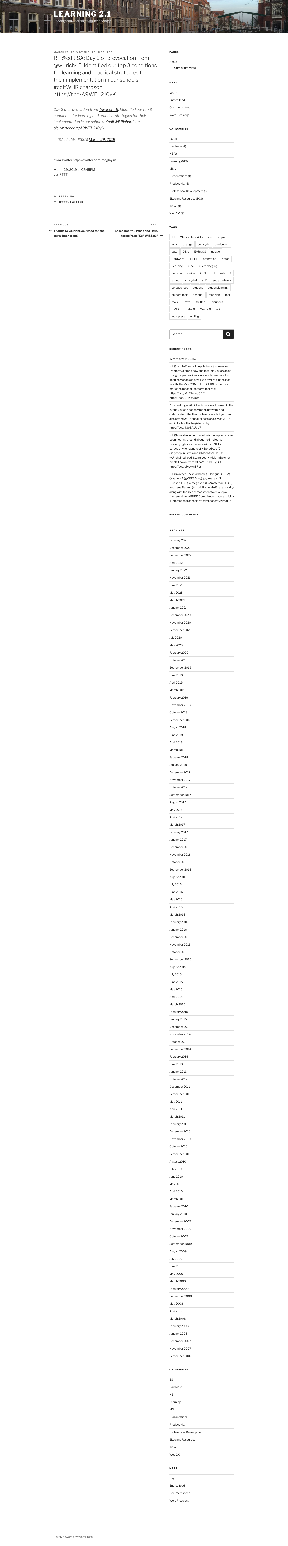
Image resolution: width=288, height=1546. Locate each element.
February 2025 (178, 540)
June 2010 (176, 1176)
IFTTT (63, 174)
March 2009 (177, 1281)
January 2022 (178, 570)
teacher (198, 294)
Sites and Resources (182, 198)
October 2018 (178, 712)
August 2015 (177, 967)
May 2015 (175, 989)
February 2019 (178, 697)
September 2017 (180, 794)
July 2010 (175, 1169)
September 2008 (180, 1296)
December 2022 (179, 547)
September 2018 (180, 720)
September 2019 (180, 667)
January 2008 (178, 1333)
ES (171, 138)
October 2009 (178, 1236)
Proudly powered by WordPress (72, 1536)
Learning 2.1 (82, 14)
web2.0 (190, 309)
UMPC (176, 309)
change (187, 244)
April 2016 (176, 907)
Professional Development (186, 191)
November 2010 (180, 1139)
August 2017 (177, 802)
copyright (204, 244)
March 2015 (177, 1004)
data (174, 251)
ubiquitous (216, 302)
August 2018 (177, 727)
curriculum (222, 244)
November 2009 (180, 1228)
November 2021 (179, 577)
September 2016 (180, 869)
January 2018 (178, 764)
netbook (177, 273)
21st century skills (191, 237)
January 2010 (178, 1214)
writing (194, 316)
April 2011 (175, 1109)
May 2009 (176, 1273)
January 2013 (178, 1071)
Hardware (175, 146)
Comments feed (179, 107)
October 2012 (178, 1079)
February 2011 (178, 1124)
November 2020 (180, 622)
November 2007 (180, 1348)
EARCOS (200, 251)
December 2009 (180, 1221)
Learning (66, 196)
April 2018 (176, 742)
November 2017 (179, 779)
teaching (214, 294)
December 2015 (179, 937)
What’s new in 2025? (182, 358)
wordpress (178, 316)
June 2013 (176, 1064)
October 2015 (178, 952)
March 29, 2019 (102, 139)
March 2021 (177, 600)
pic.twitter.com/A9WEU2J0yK (79, 128)
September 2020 (180, 630)
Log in (173, 92)
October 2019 (178, 660)
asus (175, 244)
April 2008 (176, 1311)
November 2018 (180, 705)
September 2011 (180, 1094)
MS (171, 168)
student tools (180, 294)
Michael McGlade (98, 52)
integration (209, 258)
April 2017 (175, 817)
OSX (203, 273)
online (191, 273)
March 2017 (177, 824)
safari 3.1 (225, 273)
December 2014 (179, 1026)
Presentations (178, 176)
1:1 (173, 237)
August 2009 (178, 1251)
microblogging (208, 266)
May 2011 (175, 1101)
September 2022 (180, 555)
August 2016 (177, 877)
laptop (225, 258)
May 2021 (175, 592)
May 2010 (176, 1184)
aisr (210, 237)
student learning (218, 287)
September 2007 (180, 1356)
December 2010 (180, 1131)
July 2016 (175, 884)
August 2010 (177, 1161)
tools (175, 302)
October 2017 (178, 787)
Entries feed (177, 100)
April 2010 (176, 1191)
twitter (77, 202)
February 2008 (179, 1326)
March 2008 (177, 1318)
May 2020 (176, 645)
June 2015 (176, 982)
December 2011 (179, 1086)
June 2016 (176, 892)
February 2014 (178, 1056)
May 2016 (175, 899)
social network (222, 280)
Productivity (177, 183)
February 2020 (178, 652)
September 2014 (180, 1049)
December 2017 (179, 772)
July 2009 (175, 1258)
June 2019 (176, 675)
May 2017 (175, 809)
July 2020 (175, 637)
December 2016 (179, 847)
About (173, 61)
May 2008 (176, 1303)
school (176, 280)
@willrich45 (108, 109)
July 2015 (175, 974)
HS (171, 153)
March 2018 (177, 749)
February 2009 (179, 1288)
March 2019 (177, 690)
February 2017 (178, 832)
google (215, 251)
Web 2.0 (174, 213)
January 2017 (178, 839)
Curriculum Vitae (185, 67)
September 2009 (180, 1243)
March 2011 (177, 1116)
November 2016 (180, 854)
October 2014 (178, 1041)
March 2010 (177, 1199)
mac (191, 266)
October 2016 (178, 862)
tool (227, 294)
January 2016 (178, 929)
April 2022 (176, 562)
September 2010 (180, 1154)
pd (213, 273)
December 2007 (180, 1341)
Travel (173, 206)
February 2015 (178, 1011)
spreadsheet (180, 287)
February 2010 (178, 1206)
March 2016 (177, 914)
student (198, 287)
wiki (218, 309)
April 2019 (176, 682)
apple (221, 237)
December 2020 (180, 615)
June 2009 (176, 1266)
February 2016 (178, 922)
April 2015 (176, 996)
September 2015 (180, 959)
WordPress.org (179, 115)
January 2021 (178, 607)
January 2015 (178, 1019)
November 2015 (180, 944)
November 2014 (180, 1034)
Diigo (186, 251)
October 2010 (178, 1146)
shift (205, 280)
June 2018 (176, 735)
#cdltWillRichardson (123, 122)
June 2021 (176, 585)
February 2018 (178, 757)
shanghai (191, 280)
